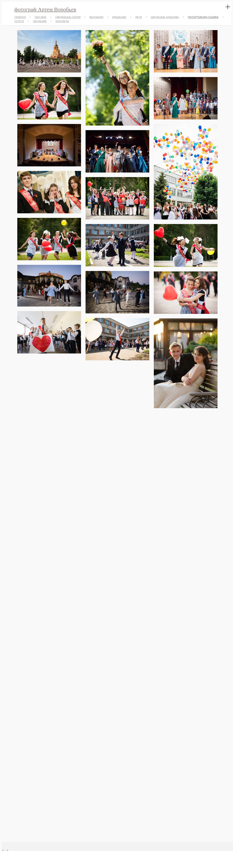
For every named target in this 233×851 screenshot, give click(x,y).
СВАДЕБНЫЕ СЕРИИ (68, 17)
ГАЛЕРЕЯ (20, 17)
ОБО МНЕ (40, 17)
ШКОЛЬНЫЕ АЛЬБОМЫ (165, 17)
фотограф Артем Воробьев (45, 9)
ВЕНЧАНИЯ (96, 17)
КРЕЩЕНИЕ (119, 17)
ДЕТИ (138, 17)
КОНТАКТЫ (62, 21)
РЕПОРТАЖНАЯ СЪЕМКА (203, 17)
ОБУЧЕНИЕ (40, 21)
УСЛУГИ (19, 21)
